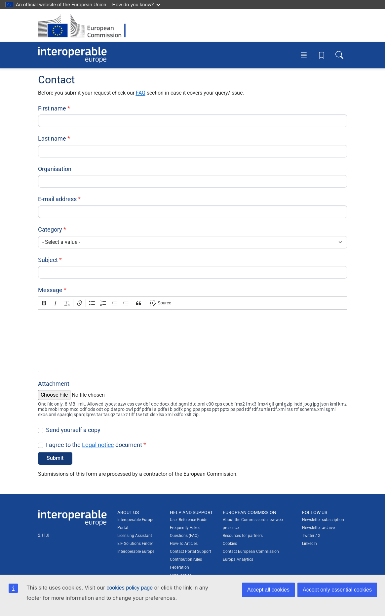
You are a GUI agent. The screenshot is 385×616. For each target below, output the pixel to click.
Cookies (230, 543)
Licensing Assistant (134, 535)
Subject (48, 259)
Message (50, 289)
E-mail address (57, 199)
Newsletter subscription (323, 519)
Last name (52, 138)
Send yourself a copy (73, 429)
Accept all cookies (268, 590)
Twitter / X (311, 535)
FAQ (140, 93)
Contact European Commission (251, 551)
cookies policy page (129, 588)
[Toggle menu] (304, 55)
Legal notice (98, 444)
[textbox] (192, 340)
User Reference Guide (188, 519)
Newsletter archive (318, 527)
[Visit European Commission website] (85, 25)
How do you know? (136, 4)
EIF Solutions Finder (135, 543)
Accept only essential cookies (337, 590)
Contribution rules (186, 559)
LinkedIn (309, 543)
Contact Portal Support (190, 551)
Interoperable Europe (135, 551)
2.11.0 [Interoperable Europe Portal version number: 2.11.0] (43, 535)
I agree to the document (94, 444)
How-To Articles (184, 543)
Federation (179, 567)
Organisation (54, 168)
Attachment (53, 383)
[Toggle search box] (339, 55)
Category (50, 229)
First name (52, 108)
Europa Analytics (238, 559)
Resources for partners (243, 535)
